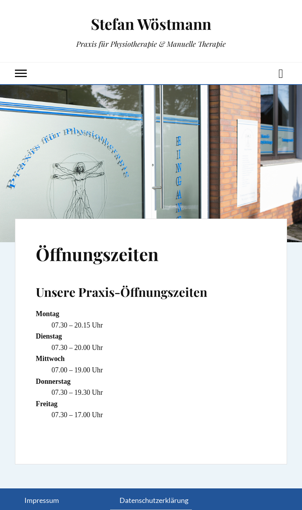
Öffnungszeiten (97, 253)
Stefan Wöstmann (151, 24)
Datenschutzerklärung (154, 500)
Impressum (41, 500)
